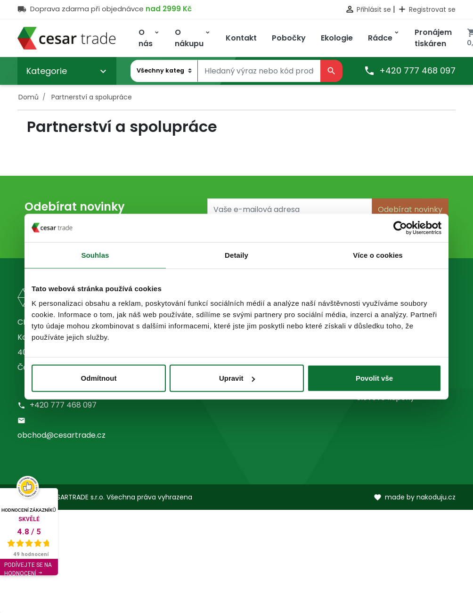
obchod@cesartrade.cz (61, 435)
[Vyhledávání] (259, 71)
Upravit (237, 378)
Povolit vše (374, 378)
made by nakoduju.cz (415, 497)
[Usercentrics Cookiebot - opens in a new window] (400, 228)
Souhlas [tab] (95, 255)
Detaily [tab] (236, 255)
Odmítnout (99, 378)
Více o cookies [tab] (378, 255)
